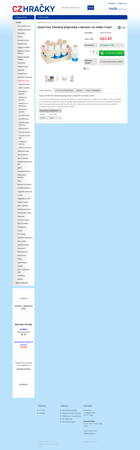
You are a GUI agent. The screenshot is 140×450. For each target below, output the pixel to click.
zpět (124, 27)
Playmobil (21, 216)
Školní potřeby (23, 252)
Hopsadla (21, 70)
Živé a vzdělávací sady (23, 271)
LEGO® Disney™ (24, 115)
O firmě (42, 410)
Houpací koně (22, 74)
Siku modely (22, 241)
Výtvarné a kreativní (25, 148)
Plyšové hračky (23, 223)
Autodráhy (21, 33)
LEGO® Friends (24, 119)
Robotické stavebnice (25, 238)
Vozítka (20, 266)
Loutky (20, 195)
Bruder (20, 37)
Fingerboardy (22, 44)
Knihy (19, 181)
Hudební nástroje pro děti (25, 163)
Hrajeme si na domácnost (23, 104)
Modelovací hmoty (24, 209)
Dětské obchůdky (24, 88)
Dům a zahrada (22, 283)
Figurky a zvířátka (24, 47)
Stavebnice (21, 248)
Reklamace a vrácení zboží (71, 416)
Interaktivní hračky (24, 171)
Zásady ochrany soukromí (71, 413)
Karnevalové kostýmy (22, 176)
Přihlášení (112, 3)
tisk (48, 441)
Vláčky (20, 259)
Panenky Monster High (24, 137)
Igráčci (20, 168)
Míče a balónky (23, 206)
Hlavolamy (21, 63)
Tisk (87, 69)
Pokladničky (22, 227)
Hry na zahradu (23, 158)
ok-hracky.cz (23, 384)
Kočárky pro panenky (23, 110)
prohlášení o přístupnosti (45, 444)
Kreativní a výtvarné (24, 184)
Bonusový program (69, 422)
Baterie (20, 279)
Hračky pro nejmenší (25, 77)
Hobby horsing (23, 66)
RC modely (21, 234)
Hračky (18, 22)
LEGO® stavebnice (24, 188)
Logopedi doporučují (25, 191)
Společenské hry (23, 245)
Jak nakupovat (67, 419)
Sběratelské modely (24, 213)
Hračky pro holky (23, 81)
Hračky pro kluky (23, 151)
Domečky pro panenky (23, 92)
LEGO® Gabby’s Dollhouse (24, 124)
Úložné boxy (22, 255)
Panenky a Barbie (24, 132)
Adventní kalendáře (24, 30)
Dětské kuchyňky (24, 84)
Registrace (122, 3)
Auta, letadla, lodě (24, 26)
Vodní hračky (22, 262)
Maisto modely (23, 202)
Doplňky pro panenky (23, 98)
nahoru (40, 441)
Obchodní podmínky (24, 369)
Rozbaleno (21, 276)
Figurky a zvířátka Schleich (24, 52)
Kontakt (42, 413)
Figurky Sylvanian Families (24, 58)
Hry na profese (23, 155)
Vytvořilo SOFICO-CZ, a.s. (91, 441)
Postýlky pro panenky (23, 143)
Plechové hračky (23, 220)
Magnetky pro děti (24, 198)
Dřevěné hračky (23, 40)
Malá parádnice (24, 128)
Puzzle (20, 230)
